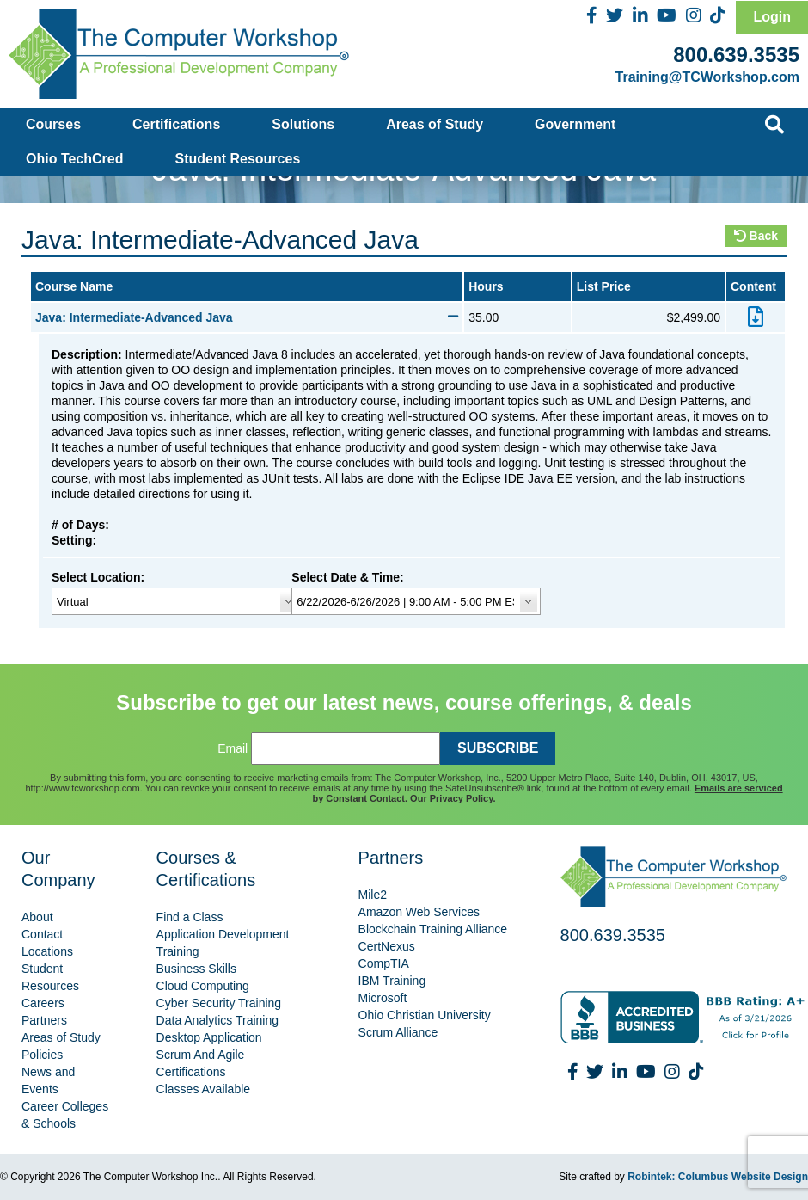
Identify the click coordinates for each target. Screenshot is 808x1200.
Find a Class (189, 917)
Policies (42, 1055)
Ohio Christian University (424, 1015)
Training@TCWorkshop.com (707, 77)
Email (232, 748)
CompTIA (383, 963)
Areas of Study (434, 124)
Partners (44, 1020)
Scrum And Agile (200, 1055)
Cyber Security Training (219, 1003)
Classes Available (203, 1089)
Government (575, 124)
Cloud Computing (202, 986)
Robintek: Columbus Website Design (717, 1177)
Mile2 (372, 895)
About (37, 917)
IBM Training (392, 981)
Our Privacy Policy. (452, 798)
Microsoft (382, 998)
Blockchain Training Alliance (433, 929)
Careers (42, 1003)
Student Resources (238, 158)
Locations (47, 951)
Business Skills (196, 968)
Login (772, 16)
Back (756, 236)
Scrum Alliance (398, 1032)
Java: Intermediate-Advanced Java (246, 317)
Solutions (303, 124)
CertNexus (386, 946)
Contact (42, 934)
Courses (53, 124)
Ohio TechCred (75, 158)
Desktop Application (209, 1037)
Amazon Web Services (419, 912)
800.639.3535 (736, 54)
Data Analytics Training (217, 1020)
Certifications (176, 124)
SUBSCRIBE (497, 748)
